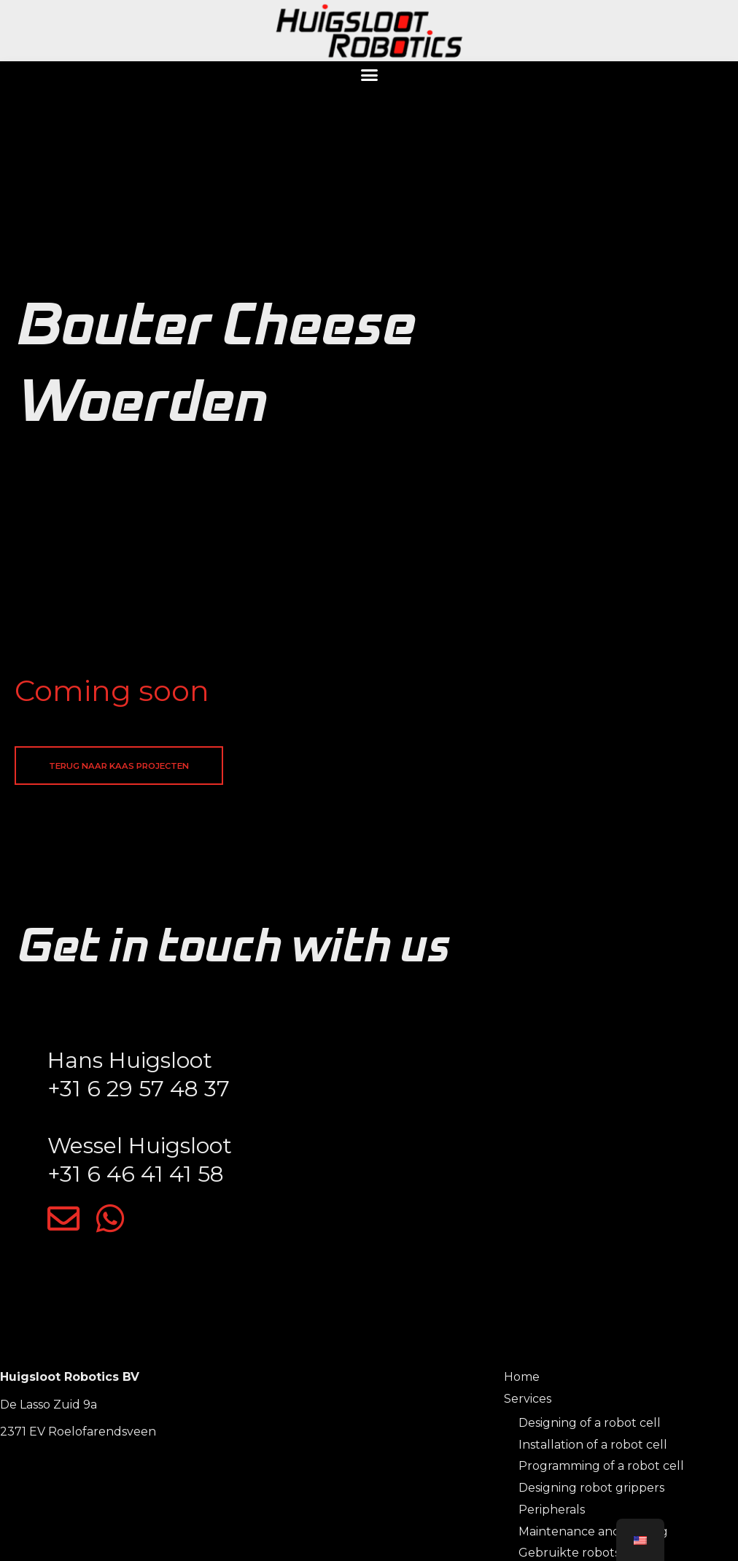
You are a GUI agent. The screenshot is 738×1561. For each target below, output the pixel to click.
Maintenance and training (593, 1536)
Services (527, 1403)
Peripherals (551, 1514)
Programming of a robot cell (601, 1471)
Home (522, 1381)
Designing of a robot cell (589, 1428)
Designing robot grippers (591, 1493)
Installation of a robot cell (592, 1449)
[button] (369, 75)
